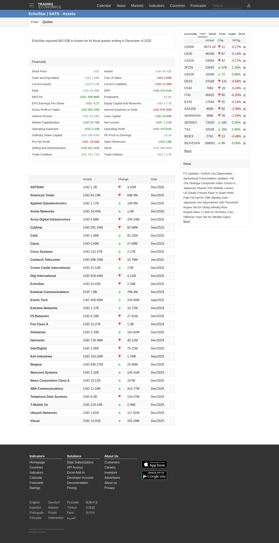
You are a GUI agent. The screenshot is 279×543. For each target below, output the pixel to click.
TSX (187, 129)
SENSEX (190, 122)
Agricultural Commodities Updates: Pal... (209, 178)
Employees (111, 96)
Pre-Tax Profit (41, 141)
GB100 (189, 74)
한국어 (90, 512)
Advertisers (112, 477)
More (186, 221)
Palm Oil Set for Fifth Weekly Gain (205, 197)
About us (110, 482)
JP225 (188, 67)
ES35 (188, 102)
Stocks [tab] (212, 33)
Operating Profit (114, 128)
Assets (108, 71)
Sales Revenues (114, 141)
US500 (189, 47)
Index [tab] (203, 33)
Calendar (36, 477)
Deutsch (54, 502)
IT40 (187, 95)
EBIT (107, 90)
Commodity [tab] (190, 33)
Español (35, 507)
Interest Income (42, 116)
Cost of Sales (113, 77)
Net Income (111, 122)
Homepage (37, 462)
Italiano (53, 507)
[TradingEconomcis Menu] (33, 5)
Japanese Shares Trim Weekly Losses (208, 188)
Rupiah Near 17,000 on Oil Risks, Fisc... (209, 212)
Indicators (36, 472)
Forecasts (36, 482)
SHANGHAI (192, 115)
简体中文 (92, 502)
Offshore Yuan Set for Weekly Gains (207, 217)
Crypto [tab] (232, 33)
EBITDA (37, 96)
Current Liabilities (115, 84)
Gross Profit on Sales (46, 109)
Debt (35, 90)
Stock (108, 148)
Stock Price (39, 71)
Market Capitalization (45, 122)
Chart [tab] (34, 22)
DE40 (188, 81)
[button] (249, 6)
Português (37, 512)
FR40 (188, 88)
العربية (71, 517)
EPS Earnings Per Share (48, 103)
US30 (188, 53)
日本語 (90, 507)
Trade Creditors (42, 154)
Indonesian (56, 517)
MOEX (189, 136)
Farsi (70, 512)
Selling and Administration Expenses (50, 148)
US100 (189, 60)
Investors (110, 472)
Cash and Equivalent (45, 77)
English (35, 502)
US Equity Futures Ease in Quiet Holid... (209, 192)
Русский (73, 502)
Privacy (109, 488)
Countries (36, 467)
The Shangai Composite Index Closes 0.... (211, 183)
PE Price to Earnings (117, 135)
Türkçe (72, 507)
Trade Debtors (113, 154)
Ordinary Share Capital (47, 135)
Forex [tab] (222, 33)
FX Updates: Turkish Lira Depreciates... (209, 173)
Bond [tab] (242, 33)
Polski (52, 512)
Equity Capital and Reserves (122, 103)
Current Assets (41, 84)
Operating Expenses (45, 128)
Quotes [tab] (48, 22)
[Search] (226, 5)
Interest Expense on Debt (120, 109)
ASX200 (190, 108)
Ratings (35, 488)
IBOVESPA (192, 143)
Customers (112, 462)
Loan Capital (112, 116)
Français (36, 517)
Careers (110, 467)
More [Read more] (187, 151)
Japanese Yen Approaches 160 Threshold (210, 202)
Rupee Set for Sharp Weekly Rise (205, 207)
